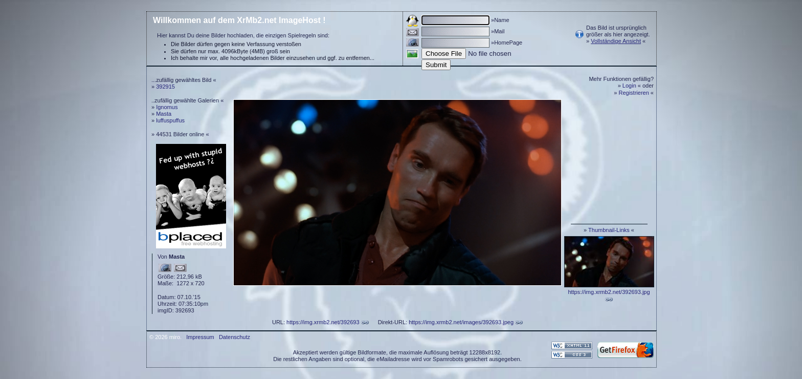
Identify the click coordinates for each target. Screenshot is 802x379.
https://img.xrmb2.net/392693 (322, 322)
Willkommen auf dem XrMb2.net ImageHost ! (239, 20)
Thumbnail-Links (609, 230)
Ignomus (166, 107)
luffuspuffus (170, 120)
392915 (165, 86)
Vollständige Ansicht (616, 41)
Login (629, 85)
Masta (163, 114)
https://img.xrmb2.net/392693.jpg (609, 292)
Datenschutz (234, 337)
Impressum (200, 337)
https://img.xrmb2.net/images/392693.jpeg (461, 322)
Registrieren (634, 93)
